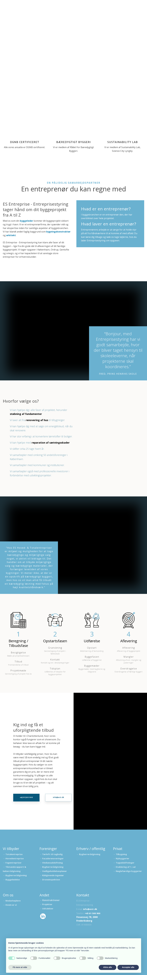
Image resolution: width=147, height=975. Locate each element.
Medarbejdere (13, 900)
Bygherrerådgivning (16, 875)
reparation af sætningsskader (51, 442)
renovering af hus (37, 420)
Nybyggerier (122, 858)
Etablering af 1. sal (125, 866)
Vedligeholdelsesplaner (54, 871)
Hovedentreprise (14, 858)
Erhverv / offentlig (119, 9)
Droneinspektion (51, 879)
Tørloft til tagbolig (52, 854)
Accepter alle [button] (128, 967)
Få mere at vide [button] (20, 967)
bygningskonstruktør (58, 231)
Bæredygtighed (97, 9)
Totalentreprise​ (14, 854)
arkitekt (11, 235)
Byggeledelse (12, 879)
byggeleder (26, 220)
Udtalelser (26, 9)
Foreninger (56, 9)
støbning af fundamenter (26, 414)
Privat (137, 9)
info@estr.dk (90, 909)
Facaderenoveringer (53, 858)
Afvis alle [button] (107, 967)
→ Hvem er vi (10, 904)
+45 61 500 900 (92, 913)
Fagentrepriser (13, 862)
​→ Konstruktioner (50, 900)
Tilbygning (121, 854)
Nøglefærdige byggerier (129, 871)
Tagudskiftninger (125, 862)
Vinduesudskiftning (52, 862)
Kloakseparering (75, 9)
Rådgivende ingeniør (53, 875)
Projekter (41, 9)
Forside (12, 9)
